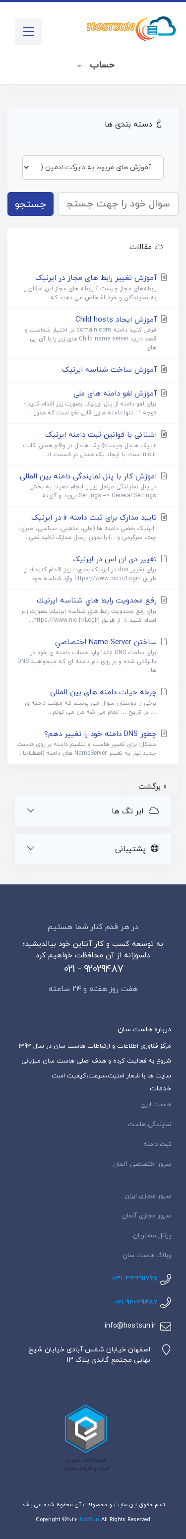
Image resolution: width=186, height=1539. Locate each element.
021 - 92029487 (93, 969)
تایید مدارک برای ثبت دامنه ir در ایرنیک (93, 527)
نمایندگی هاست (149, 1124)
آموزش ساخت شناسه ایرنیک (115, 370)
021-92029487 (136, 1302)
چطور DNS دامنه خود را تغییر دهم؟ (93, 743)
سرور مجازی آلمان (146, 1215)
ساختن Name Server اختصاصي (93, 656)
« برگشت (152, 786)
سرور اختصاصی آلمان (142, 1164)
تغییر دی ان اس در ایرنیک (93, 569)
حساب (100, 65)
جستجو (30, 204)
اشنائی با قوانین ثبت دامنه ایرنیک (93, 444)
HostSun (88, 1520)
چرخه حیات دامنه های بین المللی (93, 702)
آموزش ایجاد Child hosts (93, 334)
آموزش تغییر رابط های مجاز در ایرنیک (93, 287)
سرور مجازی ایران (147, 1196)
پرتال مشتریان (152, 1235)
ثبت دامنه (157, 1144)
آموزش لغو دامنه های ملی (93, 403)
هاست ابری (155, 1104)
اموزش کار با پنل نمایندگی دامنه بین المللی (93, 486)
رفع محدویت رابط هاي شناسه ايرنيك (93, 610)
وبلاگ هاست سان (147, 1255)
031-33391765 (135, 1278)
